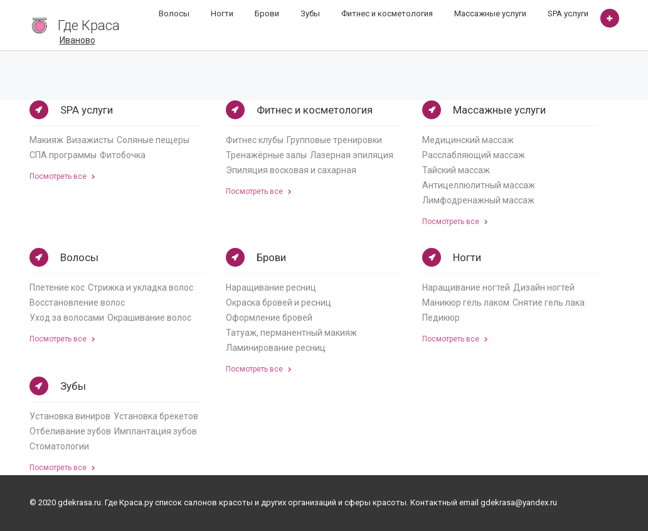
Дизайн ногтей (544, 287)
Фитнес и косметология (387, 13)
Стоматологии (59, 446)
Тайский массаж (456, 170)
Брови (267, 13)
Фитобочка (123, 155)
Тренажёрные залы (266, 155)
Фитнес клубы (255, 140)
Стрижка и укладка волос (140, 287)
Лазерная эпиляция (351, 155)
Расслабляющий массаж (473, 155)
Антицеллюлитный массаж (478, 185)
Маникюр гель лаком (465, 303)
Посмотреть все (62, 176)
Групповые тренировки (334, 140)
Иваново (77, 40)
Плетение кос (57, 287)
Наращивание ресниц (271, 287)
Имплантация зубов (155, 431)
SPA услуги (568, 13)
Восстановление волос (77, 303)
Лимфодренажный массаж (478, 200)
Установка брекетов (156, 416)
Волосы (174, 13)
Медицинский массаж (468, 140)
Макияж (46, 140)
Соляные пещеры (153, 140)
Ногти (222, 13)
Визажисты (90, 140)
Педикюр (441, 318)
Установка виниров (69, 416)
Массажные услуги (490, 13)
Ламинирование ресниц (276, 348)
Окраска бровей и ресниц (278, 303)
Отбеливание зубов (70, 431)
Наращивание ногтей (466, 287)
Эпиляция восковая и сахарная (291, 170)
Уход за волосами (66, 318)
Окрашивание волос (149, 318)
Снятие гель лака (549, 303)
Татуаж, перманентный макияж (291, 333)
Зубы (310, 13)
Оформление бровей (269, 318)
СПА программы (63, 155)
